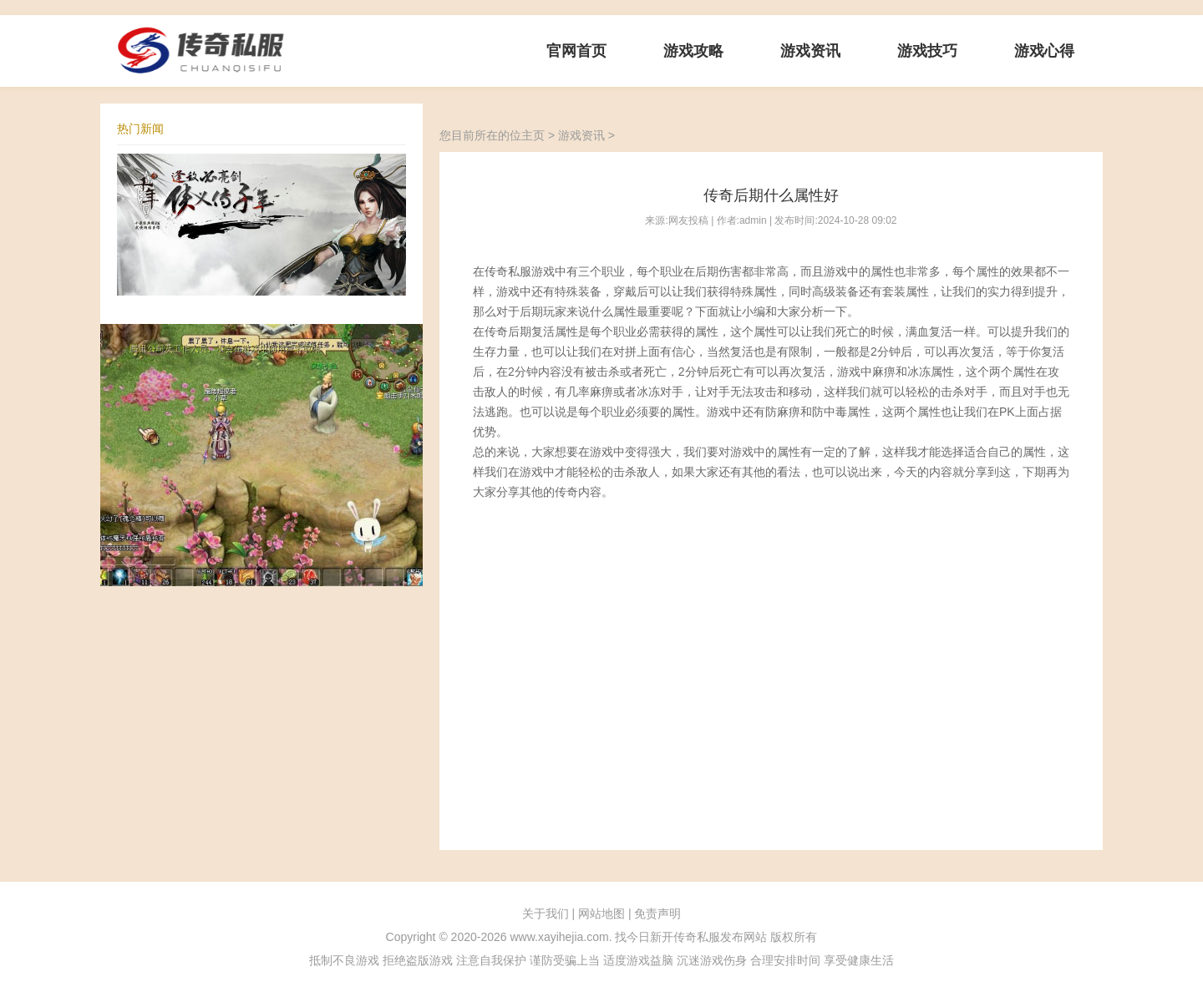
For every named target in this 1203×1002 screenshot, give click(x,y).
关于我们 (545, 913)
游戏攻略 (693, 51)
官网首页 (576, 51)
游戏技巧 (927, 51)
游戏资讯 (810, 51)
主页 (533, 135)
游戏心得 (1044, 51)
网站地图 (601, 913)
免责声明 (657, 913)
